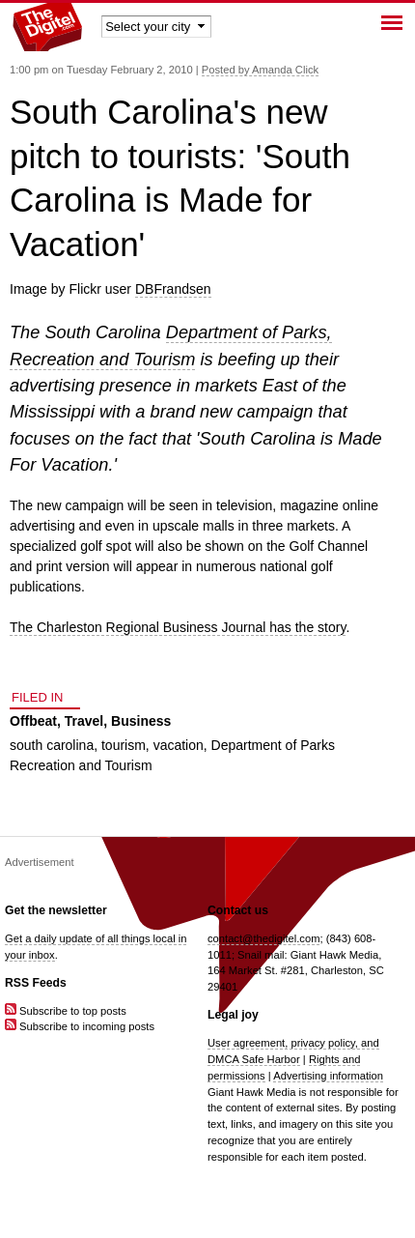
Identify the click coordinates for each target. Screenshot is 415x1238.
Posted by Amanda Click (260, 69)
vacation (178, 745)
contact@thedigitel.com (263, 938)
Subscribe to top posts (65, 1011)
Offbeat (33, 721)
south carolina (52, 745)
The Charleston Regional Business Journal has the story (178, 627)
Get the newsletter (56, 910)
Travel (84, 721)
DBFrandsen (173, 289)
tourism (123, 745)
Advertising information (328, 1075)
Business (141, 721)
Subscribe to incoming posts (79, 1026)
